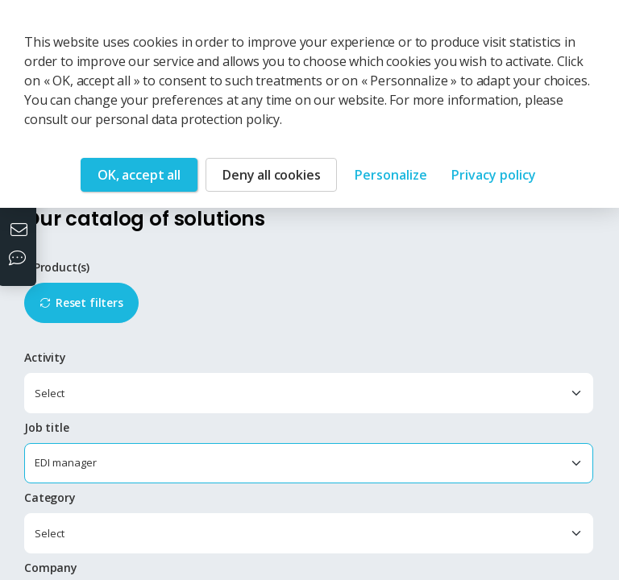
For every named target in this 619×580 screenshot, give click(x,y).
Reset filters (89, 302)
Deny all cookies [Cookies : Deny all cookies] (271, 175)
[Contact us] (20, 231)
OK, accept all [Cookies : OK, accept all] (139, 175)
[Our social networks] (21, 259)
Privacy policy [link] (493, 175)
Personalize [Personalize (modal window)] (391, 175)
